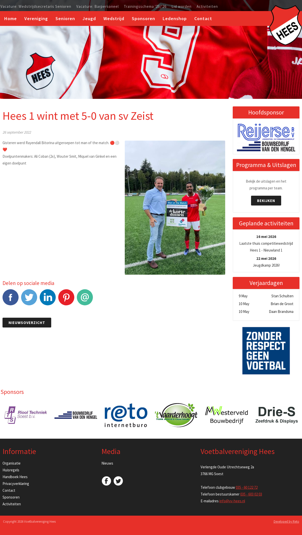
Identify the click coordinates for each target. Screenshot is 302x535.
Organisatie (12, 463)
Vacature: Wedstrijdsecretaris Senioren (36, 6)
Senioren (65, 18)
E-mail (85, 300)
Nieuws (107, 463)
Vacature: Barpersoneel (97, 6)
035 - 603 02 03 (251, 494)
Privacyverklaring (16, 483)
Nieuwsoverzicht (27, 322)
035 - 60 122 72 (247, 487)
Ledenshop (175, 18)
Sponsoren (143, 18)
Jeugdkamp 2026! (266, 262)
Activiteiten (207, 6)
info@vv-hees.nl (232, 501)
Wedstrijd (113, 18)
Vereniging (36, 18)
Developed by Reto (286, 521)
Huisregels (11, 470)
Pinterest (66, 300)
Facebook (11, 300)
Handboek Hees (15, 476)
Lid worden (181, 6)
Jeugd (89, 18)
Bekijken (266, 200)
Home (10, 18)
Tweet (29, 300)
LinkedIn (48, 300)
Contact (203, 18)
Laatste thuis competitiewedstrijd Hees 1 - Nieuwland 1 (266, 243)
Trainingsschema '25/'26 (145, 6)
